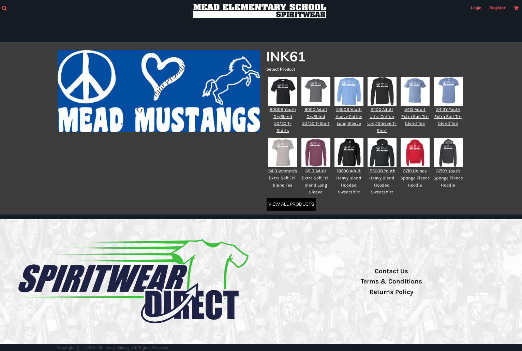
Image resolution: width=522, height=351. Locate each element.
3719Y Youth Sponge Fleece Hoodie (448, 178)
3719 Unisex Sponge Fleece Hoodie (415, 178)
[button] (4, 8)
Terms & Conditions (391, 281)
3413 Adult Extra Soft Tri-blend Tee (415, 116)
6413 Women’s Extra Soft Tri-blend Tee (282, 178)
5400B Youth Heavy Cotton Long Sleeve (348, 116)
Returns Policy (391, 292)
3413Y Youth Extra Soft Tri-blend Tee (448, 116)
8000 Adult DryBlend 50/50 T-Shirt (316, 116)
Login (476, 8)
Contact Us (391, 271)
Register (497, 8)
